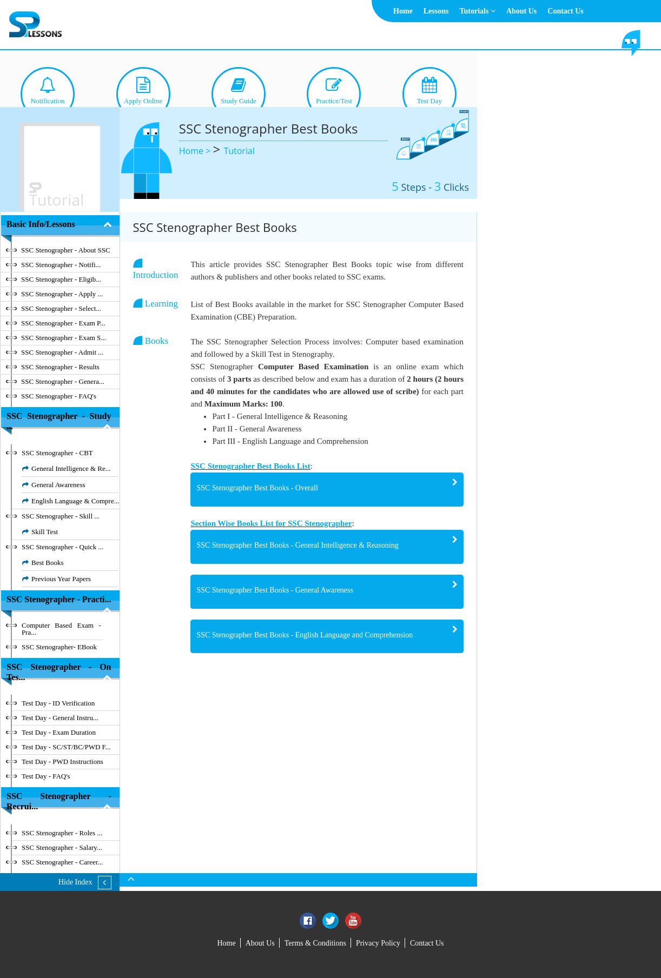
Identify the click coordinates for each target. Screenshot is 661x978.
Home (403, 11)
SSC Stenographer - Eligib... (61, 279)
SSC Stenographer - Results (60, 367)
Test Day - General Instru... (60, 718)
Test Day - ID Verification (58, 703)
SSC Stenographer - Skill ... (61, 516)
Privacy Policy (378, 943)
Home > (196, 151)
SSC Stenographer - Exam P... (63, 323)
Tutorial (238, 151)
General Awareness (58, 485)
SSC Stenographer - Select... (61, 308)
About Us (521, 11)
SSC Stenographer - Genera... (62, 381)
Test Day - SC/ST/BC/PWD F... (66, 747)
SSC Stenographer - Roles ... (62, 833)
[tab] (327, 489)
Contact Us (565, 11)
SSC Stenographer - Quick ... (62, 547)
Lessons (436, 11)
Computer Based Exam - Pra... (61, 628)
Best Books (47, 562)
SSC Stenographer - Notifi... (61, 265)
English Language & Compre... (75, 501)
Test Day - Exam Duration (59, 732)
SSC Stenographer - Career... (62, 862)
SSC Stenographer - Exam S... (63, 338)
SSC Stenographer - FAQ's (58, 396)
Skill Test (44, 532)
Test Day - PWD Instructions (62, 761)
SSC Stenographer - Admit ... (62, 352)
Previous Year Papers (61, 579)
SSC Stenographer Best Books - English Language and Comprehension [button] (304, 635)
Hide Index (75, 882)
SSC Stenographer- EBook (59, 647)
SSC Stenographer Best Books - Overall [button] (257, 488)
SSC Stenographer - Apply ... (62, 294)
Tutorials (477, 11)
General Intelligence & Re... (71, 468)
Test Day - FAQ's (46, 776)
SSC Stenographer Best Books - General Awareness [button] (274, 590)
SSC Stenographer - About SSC (65, 250)
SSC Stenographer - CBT (57, 453)
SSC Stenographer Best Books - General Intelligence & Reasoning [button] (297, 545)
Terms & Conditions (315, 943)
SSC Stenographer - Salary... (62, 847)
